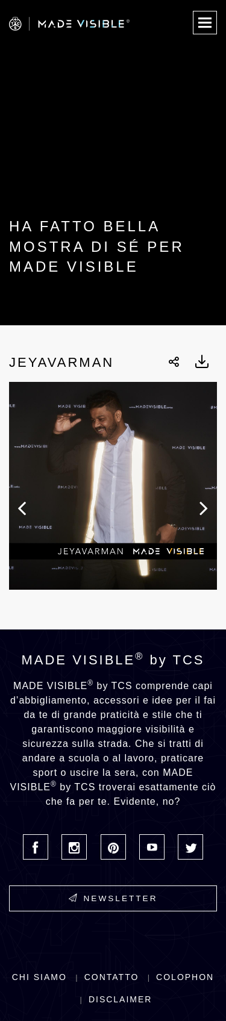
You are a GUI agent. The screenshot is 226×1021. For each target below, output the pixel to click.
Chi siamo (39, 977)
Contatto (111, 977)
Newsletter (113, 898)
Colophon (185, 977)
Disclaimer (120, 999)
